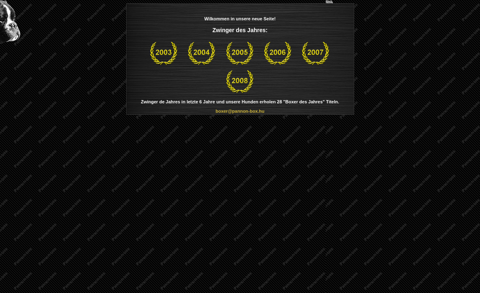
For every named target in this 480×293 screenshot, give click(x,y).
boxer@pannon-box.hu (239, 111)
